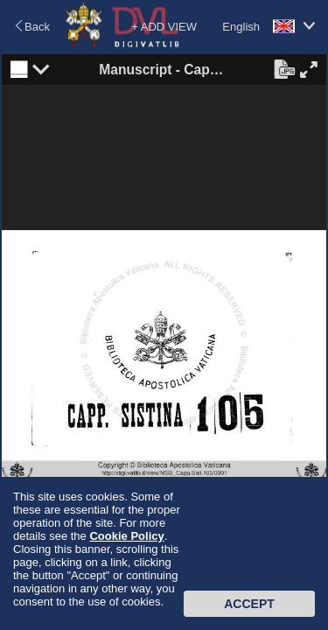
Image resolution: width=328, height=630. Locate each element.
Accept (249, 604)
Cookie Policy (126, 535)
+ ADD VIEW (164, 26)
